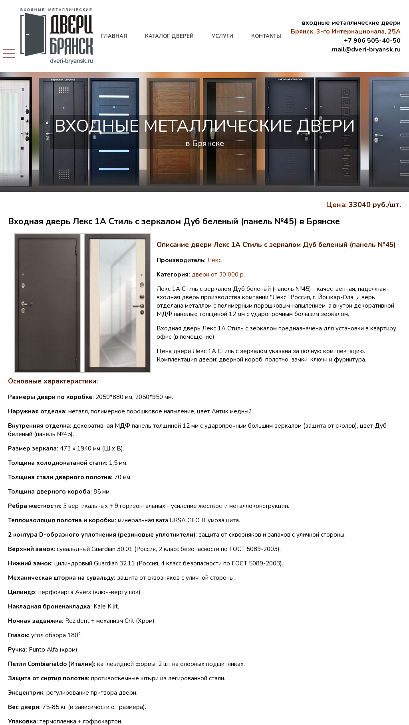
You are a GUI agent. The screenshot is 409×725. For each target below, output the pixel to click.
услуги (222, 36)
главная (114, 36)
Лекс (214, 260)
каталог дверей (169, 36)
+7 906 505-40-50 (372, 40)
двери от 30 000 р (218, 275)
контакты (266, 36)
